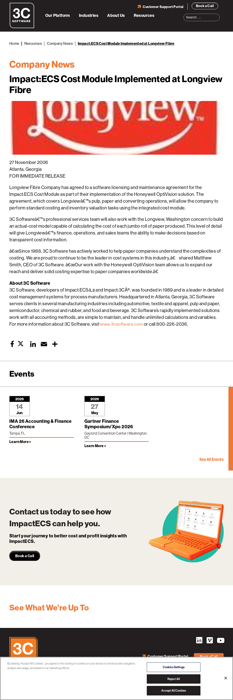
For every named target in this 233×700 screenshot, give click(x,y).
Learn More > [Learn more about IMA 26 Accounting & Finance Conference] (20, 442)
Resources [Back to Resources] (33, 43)
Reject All (173, 679)
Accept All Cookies (173, 690)
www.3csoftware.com (122, 324)
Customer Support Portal (163, 7)
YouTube (220, 640)
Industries (88, 15)
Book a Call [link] (24, 556)
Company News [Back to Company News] (60, 43)
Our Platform (57, 15)
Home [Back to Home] (14, 43)
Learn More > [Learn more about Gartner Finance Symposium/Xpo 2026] (95, 446)
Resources (144, 15)
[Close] (226, 678)
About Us (116, 15)
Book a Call (205, 6)
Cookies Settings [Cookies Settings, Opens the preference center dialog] (174, 667)
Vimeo (209, 640)
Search (217, 14)
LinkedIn (198, 640)
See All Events (211, 459)
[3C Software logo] (22, 27)
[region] (116, 678)
